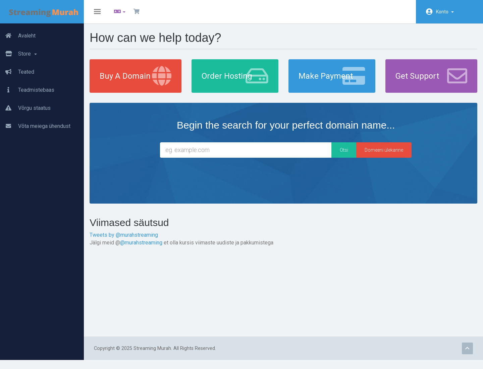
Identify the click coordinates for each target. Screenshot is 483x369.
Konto (445, 11)
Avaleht (18, 35)
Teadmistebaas (27, 90)
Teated (17, 72)
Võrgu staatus (25, 108)
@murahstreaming (145, 246)
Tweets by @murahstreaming (128, 239)
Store (18, 54)
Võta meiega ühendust (35, 126)
